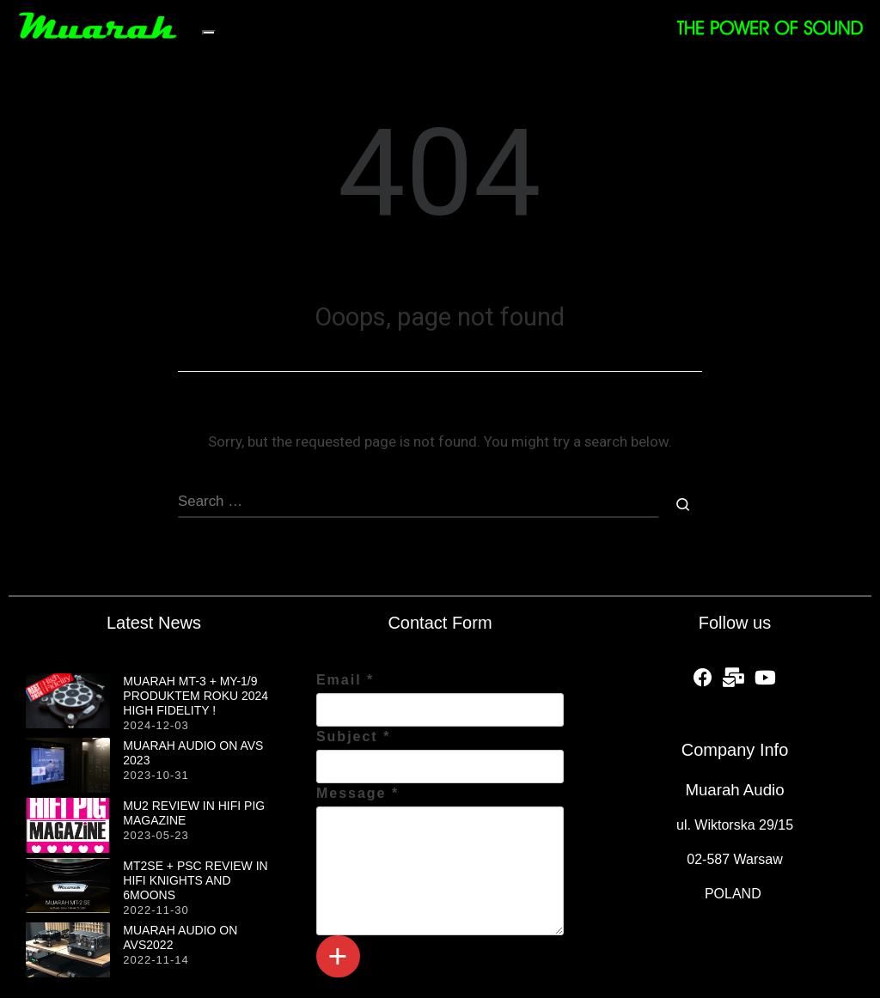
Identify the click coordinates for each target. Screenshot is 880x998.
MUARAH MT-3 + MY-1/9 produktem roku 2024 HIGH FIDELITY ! (195, 695)
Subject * (353, 736)
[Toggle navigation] (209, 32)
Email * (345, 679)
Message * (357, 793)
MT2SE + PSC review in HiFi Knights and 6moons (195, 880)
